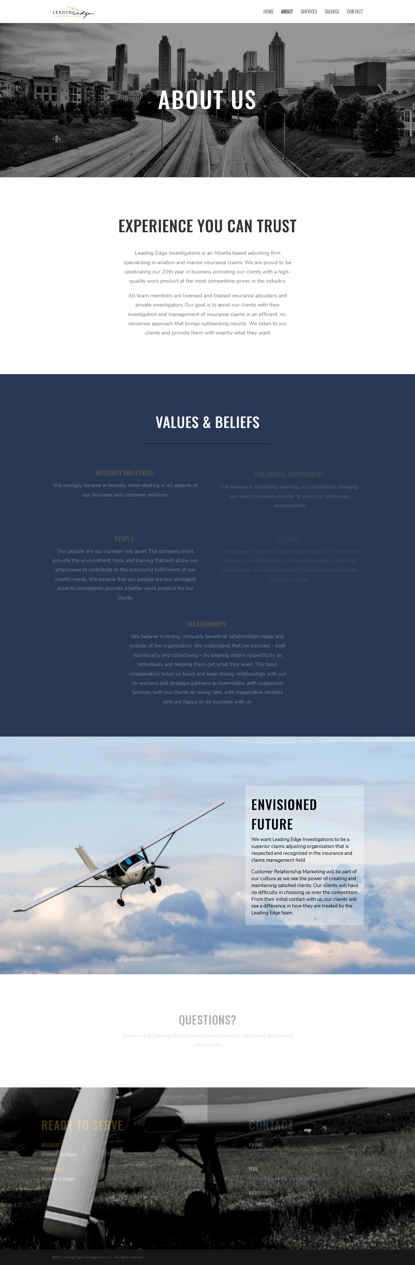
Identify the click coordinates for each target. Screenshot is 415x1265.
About (287, 12)
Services (309, 12)
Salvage (332, 12)
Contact (355, 12)
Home (268, 12)
